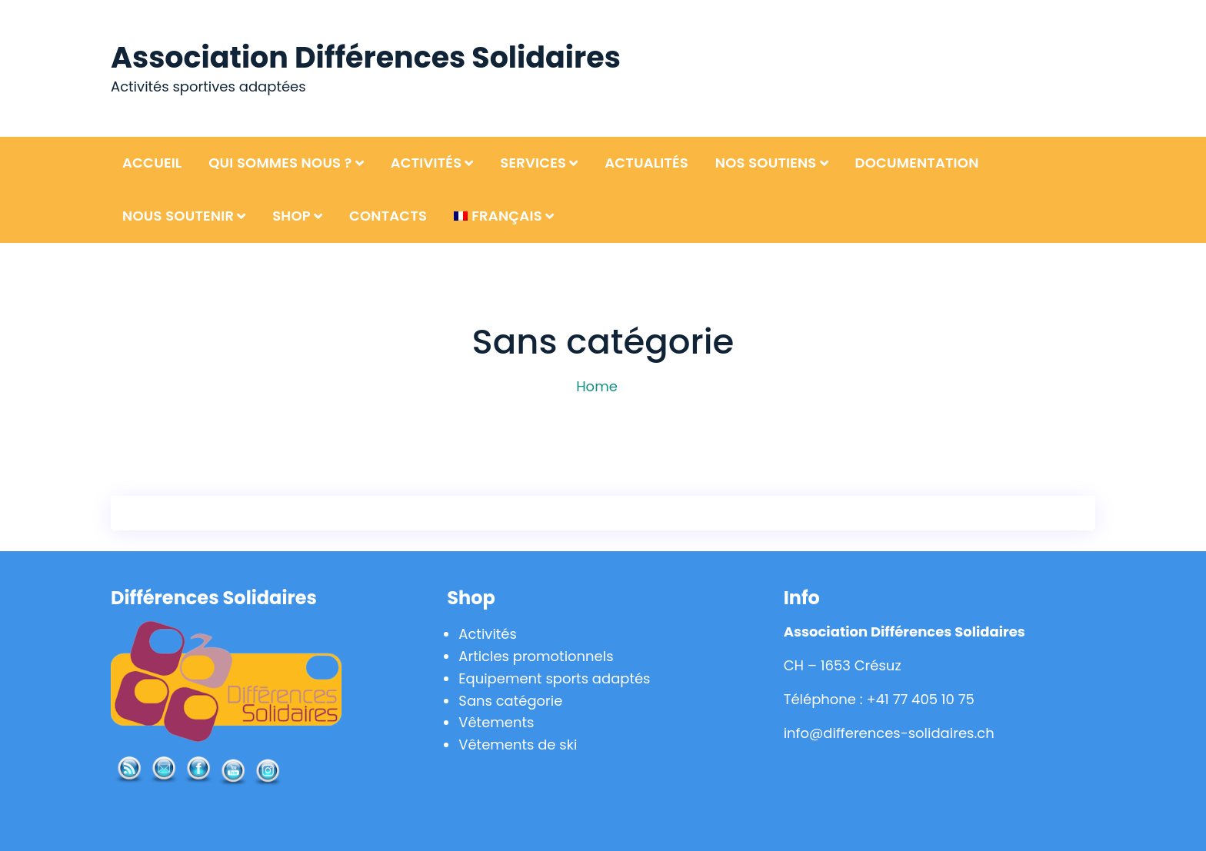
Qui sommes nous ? (280, 162)
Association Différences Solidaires (366, 57)
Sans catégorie (510, 700)
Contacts (388, 215)
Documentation (917, 162)
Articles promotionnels (536, 656)
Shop (291, 215)
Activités (426, 162)
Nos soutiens (766, 162)
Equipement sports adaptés (554, 678)
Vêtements (496, 722)
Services (533, 162)
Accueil (152, 162)
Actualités (646, 162)
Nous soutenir (178, 215)
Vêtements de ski (517, 744)
